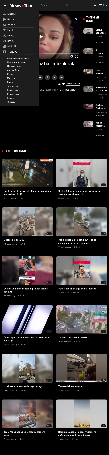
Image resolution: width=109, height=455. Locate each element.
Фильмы (11, 102)
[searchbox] (51, 5)
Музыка (11, 78)
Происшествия (14, 66)
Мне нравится (59, 84)
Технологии (12, 86)
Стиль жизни (13, 94)
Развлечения (13, 90)
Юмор (10, 74)
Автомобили (13, 70)
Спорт (10, 82)
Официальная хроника (18, 58)
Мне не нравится (63, 84)
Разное (10, 98)
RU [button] (102, 5)
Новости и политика (17, 62)
